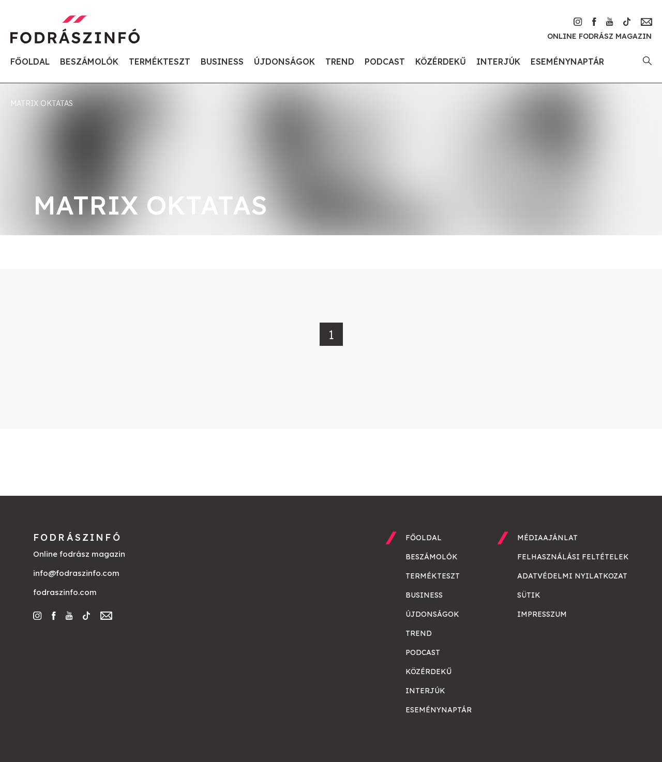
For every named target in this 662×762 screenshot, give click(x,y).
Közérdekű (440, 61)
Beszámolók (89, 61)
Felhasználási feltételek (573, 556)
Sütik (528, 595)
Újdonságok (284, 61)
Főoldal (30, 61)
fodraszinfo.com (65, 592)
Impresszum (542, 614)
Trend (339, 61)
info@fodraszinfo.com (76, 573)
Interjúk (498, 61)
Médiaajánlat (547, 537)
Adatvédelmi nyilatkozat (572, 576)
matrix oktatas (41, 103)
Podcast (385, 61)
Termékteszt (159, 61)
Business (222, 61)
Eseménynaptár (567, 61)
